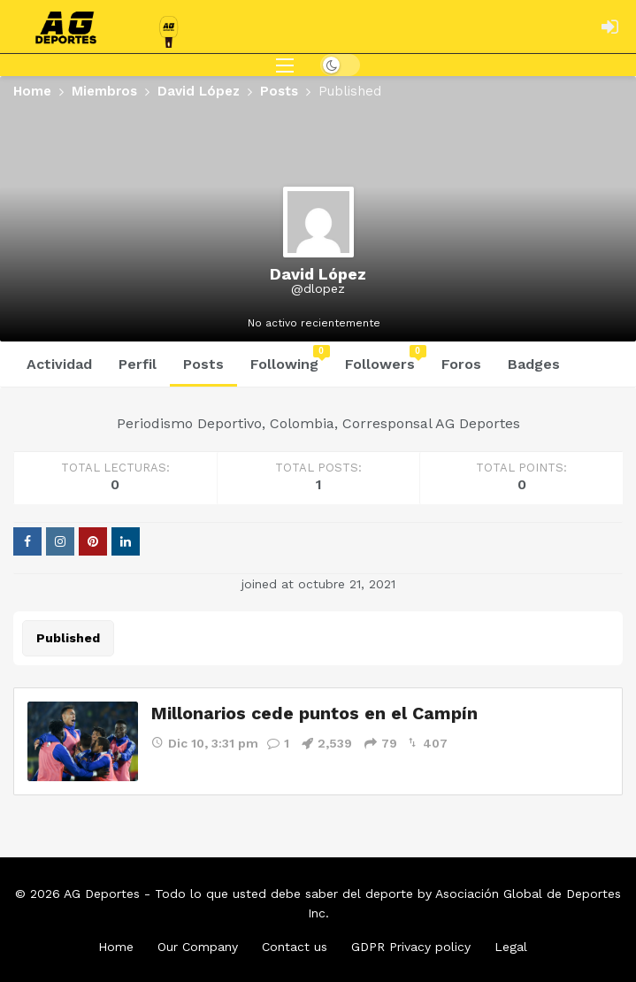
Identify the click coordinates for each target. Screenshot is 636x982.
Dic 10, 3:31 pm (204, 742)
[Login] (609, 26)
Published (68, 638)
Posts (203, 364)
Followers (385, 358)
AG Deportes (102, 893)
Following (290, 358)
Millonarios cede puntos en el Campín (315, 713)
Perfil (138, 364)
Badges (534, 364)
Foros (461, 364)
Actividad (59, 364)
